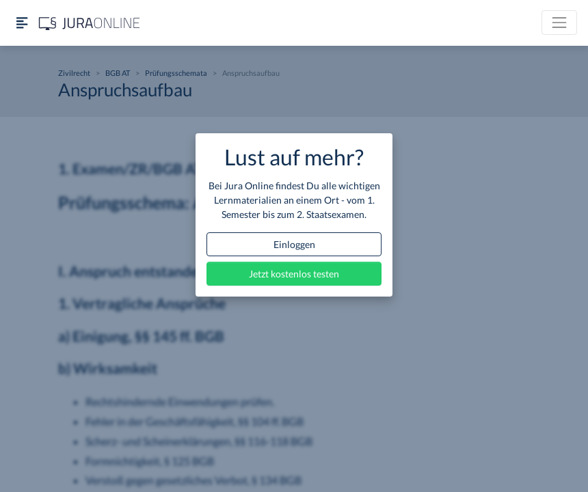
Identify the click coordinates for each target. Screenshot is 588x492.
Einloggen (294, 244)
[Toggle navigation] (559, 22)
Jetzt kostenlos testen (294, 273)
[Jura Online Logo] (89, 22)
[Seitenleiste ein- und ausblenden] (22, 22)
